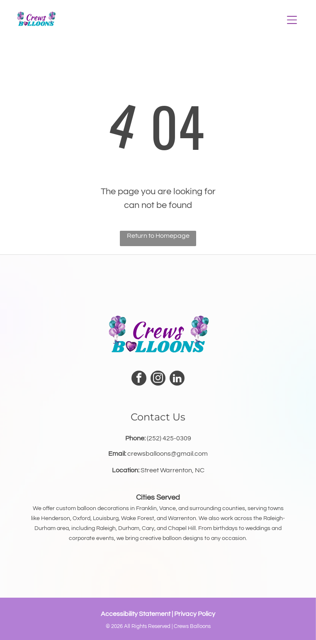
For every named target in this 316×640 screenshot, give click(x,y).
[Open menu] (292, 20)
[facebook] (138, 379)
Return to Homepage (158, 235)
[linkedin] (177, 379)
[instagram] (158, 379)
